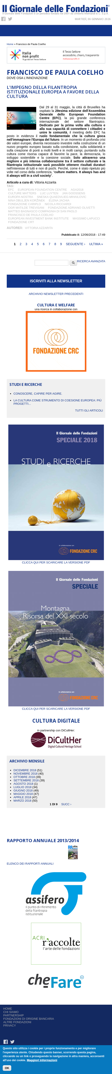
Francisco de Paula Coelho (30, 215)
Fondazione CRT (21, 222)
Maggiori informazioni (42, 1061)
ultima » (96, 244)
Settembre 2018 (26, 780)
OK (7, 1069)
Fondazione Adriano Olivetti (71, 207)
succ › (66, 804)
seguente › (75, 244)
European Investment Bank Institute (38, 218)
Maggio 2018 (23, 794)
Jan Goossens (73, 193)
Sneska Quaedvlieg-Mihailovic (61, 197)
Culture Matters (22, 193)
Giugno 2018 (23, 790)
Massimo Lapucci (86, 218)
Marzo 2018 (22, 800)
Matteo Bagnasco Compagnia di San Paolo (42, 211)
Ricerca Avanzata (91, 261)
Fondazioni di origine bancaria (28, 1018)
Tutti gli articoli (89, 410)
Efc (11, 189)
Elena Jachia (59, 200)
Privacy (9, 1025)
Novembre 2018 (25, 773)
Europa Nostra (20, 197)
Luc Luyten (49, 193)
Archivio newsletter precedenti (56, 294)
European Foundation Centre (42, 189)
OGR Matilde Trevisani (26, 207)
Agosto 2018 (23, 783)
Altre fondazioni (17, 1022)
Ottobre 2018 (24, 777)
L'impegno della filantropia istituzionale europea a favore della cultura (53, 91)
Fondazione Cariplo (24, 204)
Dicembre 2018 (24, 770)
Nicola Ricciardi (58, 204)
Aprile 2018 (22, 797)
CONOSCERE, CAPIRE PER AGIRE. (37, 393)
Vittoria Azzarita (39, 228)
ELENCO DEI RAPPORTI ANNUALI (30, 863)
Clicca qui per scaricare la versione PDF (56, 560)
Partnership (13, 1015)
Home (10, 44)
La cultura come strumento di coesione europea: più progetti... (57, 402)
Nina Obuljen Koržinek (26, 200)
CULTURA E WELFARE (56, 305)
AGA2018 (77, 189)
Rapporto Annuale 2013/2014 (43, 840)
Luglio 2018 (22, 787)
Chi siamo (11, 1012)
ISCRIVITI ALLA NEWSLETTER (56, 281)
